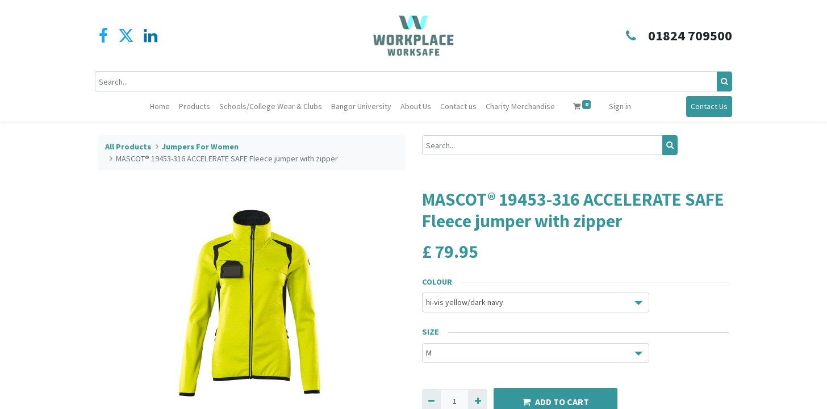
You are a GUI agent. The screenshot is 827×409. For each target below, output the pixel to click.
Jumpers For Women (200, 146)
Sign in (620, 106)
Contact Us (705, 106)
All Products (128, 146)
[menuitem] (159, 106)
